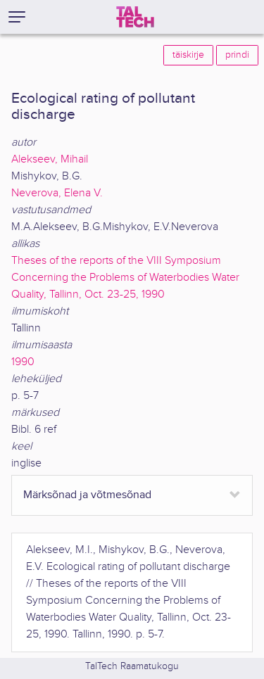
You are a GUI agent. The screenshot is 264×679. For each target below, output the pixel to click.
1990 (22, 362)
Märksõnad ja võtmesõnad (87, 495)
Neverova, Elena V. (57, 193)
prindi (237, 55)
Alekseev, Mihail (49, 159)
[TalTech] (135, 17)
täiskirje (188, 55)
